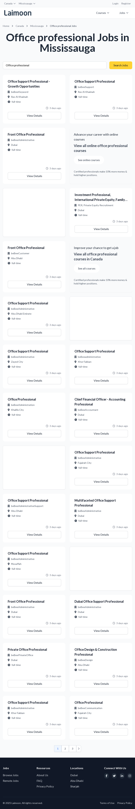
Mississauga (27, 3)
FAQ (39, 780)
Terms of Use (107, 802)
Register (126, 3)
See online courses (89, 160)
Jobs (124, 12)
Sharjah (74, 786)
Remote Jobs (11, 780)
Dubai (74, 775)
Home (6, 25)
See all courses (86, 268)
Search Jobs (121, 65)
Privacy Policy (45, 786)
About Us (42, 775)
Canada (10, 3)
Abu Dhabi (76, 780)
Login (115, 3)
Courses (103, 12)
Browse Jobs (10, 775)
